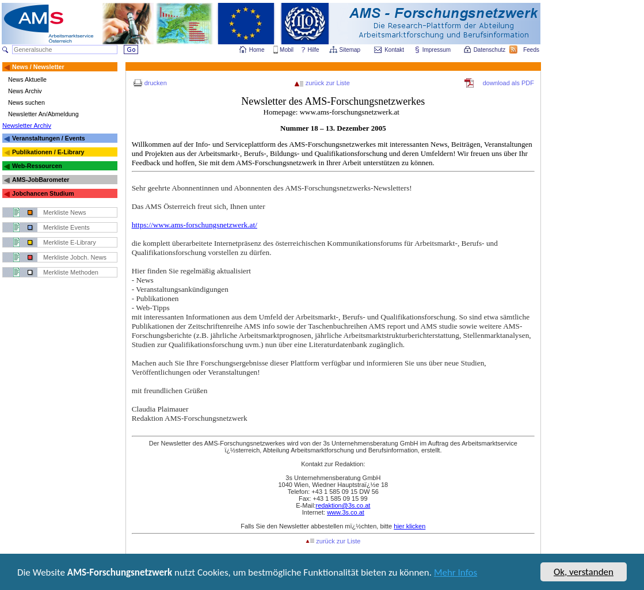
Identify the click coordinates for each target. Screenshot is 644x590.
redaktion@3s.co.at (342, 505)
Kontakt (394, 50)
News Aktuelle (27, 79)
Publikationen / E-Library (48, 152)
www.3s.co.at (345, 512)
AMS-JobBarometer (40, 179)
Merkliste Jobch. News (74, 257)
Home (257, 50)
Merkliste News (64, 212)
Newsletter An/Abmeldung (43, 114)
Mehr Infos (455, 574)
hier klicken (409, 526)
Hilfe (313, 50)
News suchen (26, 102)
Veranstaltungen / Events (48, 138)
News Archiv (25, 90)
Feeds (531, 50)
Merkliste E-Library (69, 242)
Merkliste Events (66, 227)
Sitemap (351, 50)
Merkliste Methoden (70, 272)
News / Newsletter (38, 66)
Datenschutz (490, 50)
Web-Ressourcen (37, 165)
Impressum (437, 50)
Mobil (287, 50)
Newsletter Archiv (26, 125)
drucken (155, 82)
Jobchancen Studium (43, 193)
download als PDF (508, 82)
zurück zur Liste (328, 82)
